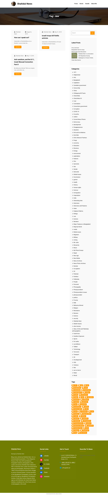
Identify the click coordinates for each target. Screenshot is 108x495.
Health (75, 182)
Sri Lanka (76, 341)
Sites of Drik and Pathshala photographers (80, 330)
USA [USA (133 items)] (87, 428)
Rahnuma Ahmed (78, 305)
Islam (75, 208)
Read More (18, 47)
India (75, 198)
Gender (76, 169)
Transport (76, 354)
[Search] (92, 33)
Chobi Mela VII (78, 98)
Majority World (78, 227)
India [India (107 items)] (86, 409)
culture (75, 117)
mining (75, 240)
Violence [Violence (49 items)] (76, 430)
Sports (75, 339)
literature (76, 221)
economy (76, 143)
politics (76, 297)
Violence (76, 365)
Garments (76, 164)
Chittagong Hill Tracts (80, 93)
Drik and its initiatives (79, 132)
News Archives (78, 261)
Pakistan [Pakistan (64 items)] (76, 418)
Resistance (77, 311)
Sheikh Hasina (78, 324)
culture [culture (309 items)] (87, 392)
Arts (75, 77)
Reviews (76, 313)
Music (75, 248)
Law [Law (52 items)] (92, 411)
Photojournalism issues (80, 292)
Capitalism (77, 83)
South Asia (77, 334)
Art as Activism (75, 48)
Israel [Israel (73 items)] (75, 411)
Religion (76, 308)
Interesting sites (78, 200)
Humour (76, 190)
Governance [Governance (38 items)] (77, 407)
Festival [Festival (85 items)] (76, 402)
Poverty (76, 300)
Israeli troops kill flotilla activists (50, 37)
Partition (76, 277)
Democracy (77, 122)
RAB (75, 303)
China (75, 91)
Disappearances (78, 127)
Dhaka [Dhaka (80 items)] (76, 397)
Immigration (77, 193)
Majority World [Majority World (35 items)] (87, 414)
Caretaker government (80, 85)
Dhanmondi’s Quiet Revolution (79, 52)
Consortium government (80, 106)
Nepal (75, 253)
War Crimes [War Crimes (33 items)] (83, 433)
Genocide (76, 172)
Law (75, 216)
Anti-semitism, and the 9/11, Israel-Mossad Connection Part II (24, 62)
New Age (76, 256)
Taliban (76, 347)
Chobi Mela (77, 96)
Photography (77, 287)
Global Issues (77, 174)
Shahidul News (24, 3)
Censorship (77, 88)
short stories (77, 326)
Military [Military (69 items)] (83, 416)
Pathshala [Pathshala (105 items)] (77, 421)
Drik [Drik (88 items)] (83, 397)
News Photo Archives (80, 263)
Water (75, 373)
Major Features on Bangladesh (82, 224)
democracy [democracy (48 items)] (84, 395)
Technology (77, 349)
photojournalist (78, 295)
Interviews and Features (80, 206)
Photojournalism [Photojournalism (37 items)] (78, 423)
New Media (77, 258)
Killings (76, 214)
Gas (75, 166)
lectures (76, 219)
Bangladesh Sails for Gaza (78, 50)
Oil (74, 271)
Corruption (77, 109)
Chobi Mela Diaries (76, 60)
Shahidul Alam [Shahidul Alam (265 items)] (78, 428)
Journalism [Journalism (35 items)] (84, 411)
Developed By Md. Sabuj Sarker (54, 494)
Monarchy (76, 245)
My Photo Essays (78, 250)
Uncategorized (78, 360)
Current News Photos (80, 119)
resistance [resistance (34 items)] (90, 426)
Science (76, 316)
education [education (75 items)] (90, 397)
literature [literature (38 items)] (76, 414)
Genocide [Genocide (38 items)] (83, 404)
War (75, 368)
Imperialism (77, 195)
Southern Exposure (79, 336)
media (75, 229)
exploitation (77, 156)
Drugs (75, 140)
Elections (76, 148)
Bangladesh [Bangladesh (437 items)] (77, 388)
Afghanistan (77, 75)
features (76, 159)
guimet (75, 180)
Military (76, 237)
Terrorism (76, 352)
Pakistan (76, 274)
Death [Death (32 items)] (75, 395)
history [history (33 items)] (86, 407)
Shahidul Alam (78, 321)
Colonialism (77, 104)
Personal (76, 284)
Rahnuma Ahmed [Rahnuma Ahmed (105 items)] (78, 426)
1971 (75, 72)
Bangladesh (77, 80)
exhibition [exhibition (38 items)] (85, 399)
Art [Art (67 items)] (81, 385)
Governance (77, 177)
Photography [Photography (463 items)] (86, 421)
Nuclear (76, 266)
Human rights (77, 187)
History (76, 185)
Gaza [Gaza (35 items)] (75, 404)
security (76, 318)
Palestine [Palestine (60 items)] (85, 418)
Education (76, 146)
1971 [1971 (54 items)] (75, 385)
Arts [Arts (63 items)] (87, 385)
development (77, 125)
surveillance (77, 344)
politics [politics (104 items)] (89, 423)
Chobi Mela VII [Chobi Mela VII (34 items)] (78, 392)
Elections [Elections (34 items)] (76, 399)
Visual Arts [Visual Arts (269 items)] (85, 430)
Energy (75, 151)
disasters (76, 130)
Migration (76, 235)
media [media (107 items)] (75, 416)
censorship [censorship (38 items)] (77, 390)
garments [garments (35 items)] (84, 402)
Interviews (76, 203)
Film (75, 161)
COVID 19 (76, 112)
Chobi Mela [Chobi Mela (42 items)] (87, 390)
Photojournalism (78, 290)
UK (74, 357)
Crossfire (76, 114)
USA (75, 362)
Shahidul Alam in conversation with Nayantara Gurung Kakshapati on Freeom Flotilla (85, 56)
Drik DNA (76, 135)
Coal (75, 101)
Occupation (77, 269)
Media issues (77, 232)
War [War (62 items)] (75, 433)
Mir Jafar (76, 242)
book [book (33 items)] (85, 388)
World (75, 375)
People (75, 282)
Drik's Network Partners (80, 138)
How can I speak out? (21, 37)
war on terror (77, 370)
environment (77, 153)
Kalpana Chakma (78, 211)
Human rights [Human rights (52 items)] (77, 409)
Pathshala (76, 279)
